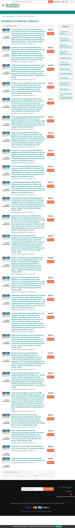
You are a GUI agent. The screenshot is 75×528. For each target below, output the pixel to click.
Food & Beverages (66, 73)
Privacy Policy (44, 503)
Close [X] (58, 526)
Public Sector (64, 89)
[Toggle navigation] (3, 5)
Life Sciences (64, 78)
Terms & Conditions (55, 503)
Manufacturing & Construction (65, 83)
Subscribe (48, 489)
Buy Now (50, 33)
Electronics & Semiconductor (65, 63)
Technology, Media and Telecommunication (66, 95)
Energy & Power (65, 69)
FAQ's (63, 503)
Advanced (57, 2)
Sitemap (32, 503)
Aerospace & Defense (64, 32)
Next (36, 475)
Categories (13, 503)
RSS (37, 503)
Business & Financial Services (66, 45)
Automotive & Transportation (65, 39)
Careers (20, 503)
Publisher (26, 503)
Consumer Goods (65, 58)
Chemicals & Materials (64, 52)
